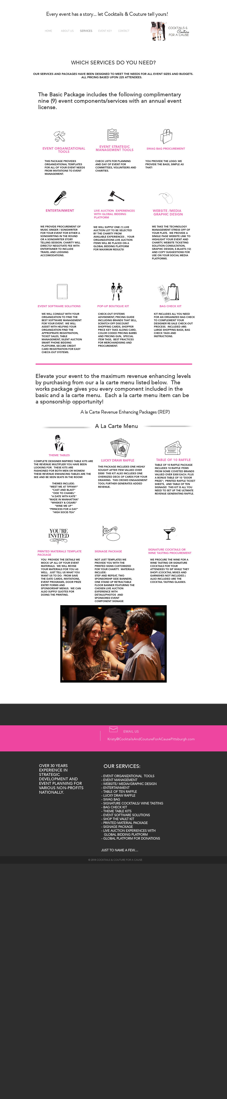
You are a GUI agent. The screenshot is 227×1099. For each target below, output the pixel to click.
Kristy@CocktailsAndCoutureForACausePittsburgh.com (151, 739)
